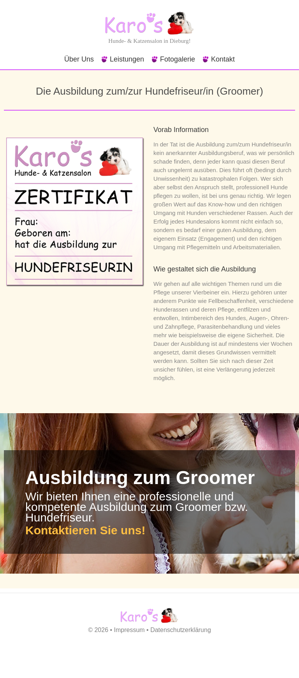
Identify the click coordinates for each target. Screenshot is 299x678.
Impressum (129, 630)
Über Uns (79, 59)
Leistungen (127, 59)
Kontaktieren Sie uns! (85, 530)
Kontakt (223, 59)
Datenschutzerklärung (180, 630)
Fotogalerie (177, 59)
